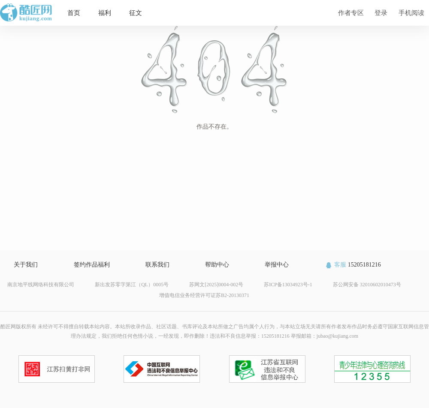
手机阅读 (411, 12)
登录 (381, 12)
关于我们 (26, 264)
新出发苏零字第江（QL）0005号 (132, 285)
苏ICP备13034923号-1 (288, 285)
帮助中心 (217, 264)
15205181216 (353, 264)
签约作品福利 (92, 264)
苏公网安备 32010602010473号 (367, 285)
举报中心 (277, 264)
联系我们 (157, 264)
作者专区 (351, 12)
